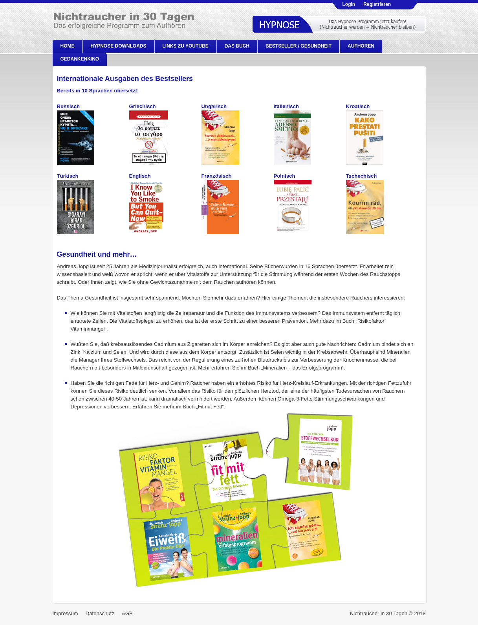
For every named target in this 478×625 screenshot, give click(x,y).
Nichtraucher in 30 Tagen (132, 23)
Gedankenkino (79, 59)
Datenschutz (100, 613)
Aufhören (361, 46)
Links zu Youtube (186, 46)
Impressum (65, 613)
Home (67, 46)
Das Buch (237, 46)
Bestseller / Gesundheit (298, 46)
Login (348, 4)
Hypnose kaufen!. (340, 24)
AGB (127, 613)
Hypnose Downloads (119, 46)
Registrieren (377, 4)
